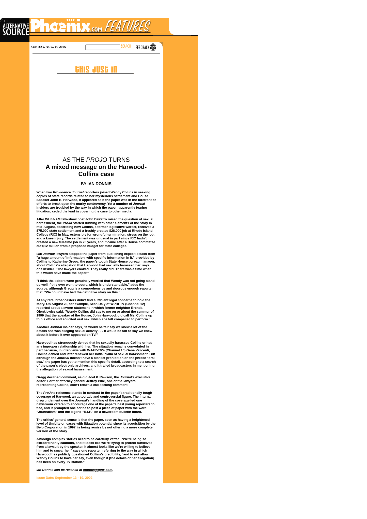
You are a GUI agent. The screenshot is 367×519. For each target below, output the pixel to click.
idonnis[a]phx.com (98, 470)
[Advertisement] (96, 118)
